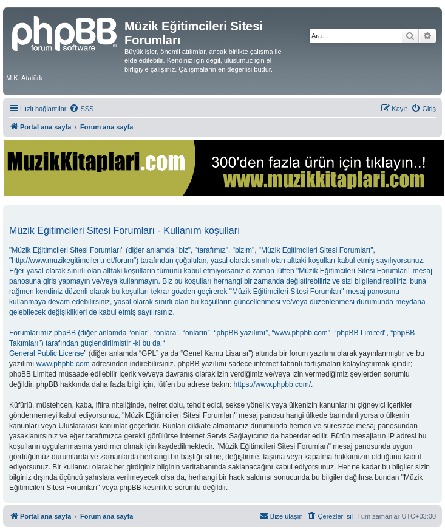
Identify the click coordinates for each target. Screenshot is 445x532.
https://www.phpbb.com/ (272, 384)
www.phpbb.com (63, 364)
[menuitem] (81, 108)
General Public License (46, 353)
